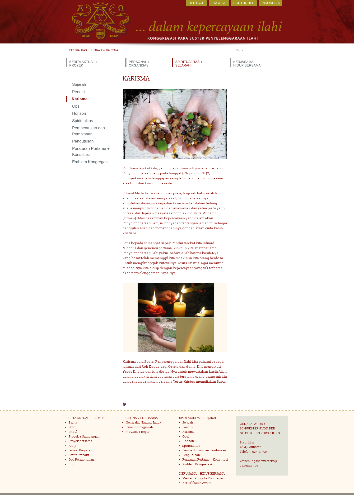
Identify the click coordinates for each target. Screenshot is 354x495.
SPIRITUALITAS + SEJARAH (85, 50)
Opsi (76, 106)
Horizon (79, 113)
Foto (72, 427)
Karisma (80, 99)
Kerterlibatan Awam (196, 483)
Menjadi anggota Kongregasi (203, 478)
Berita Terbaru (79, 455)
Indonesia (270, 3)
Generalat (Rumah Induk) (144, 422)
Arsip (72, 446)
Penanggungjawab (139, 427)
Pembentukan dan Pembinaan (88, 131)
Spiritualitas (82, 121)
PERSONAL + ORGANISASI (139, 63)
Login (73, 464)
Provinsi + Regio (138, 432)
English (219, 3)
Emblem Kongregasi (90, 162)
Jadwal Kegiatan (80, 450)
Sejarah (79, 84)
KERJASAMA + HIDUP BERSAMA (247, 63)
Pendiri (78, 92)
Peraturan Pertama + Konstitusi (91, 151)
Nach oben (124, 404)
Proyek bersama (80, 441)
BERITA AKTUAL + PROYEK (83, 63)
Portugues (243, 3)
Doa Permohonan (81, 460)
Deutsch (196, 3)
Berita (73, 422)
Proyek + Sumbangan (84, 436)
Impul (73, 432)
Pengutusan (83, 141)
